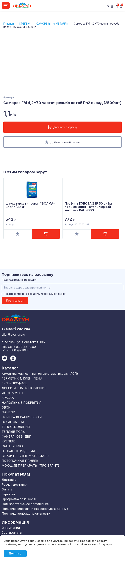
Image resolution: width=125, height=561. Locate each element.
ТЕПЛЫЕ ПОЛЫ (14, 431)
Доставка (9, 479)
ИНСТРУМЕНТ (13, 393)
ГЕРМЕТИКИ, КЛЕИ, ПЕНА (22, 378)
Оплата (7, 489)
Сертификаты (12, 532)
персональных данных (53, 293)
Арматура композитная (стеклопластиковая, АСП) (40, 373)
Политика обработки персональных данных (35, 508)
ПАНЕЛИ (8, 412)
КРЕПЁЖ (25, 23)
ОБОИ (6, 407)
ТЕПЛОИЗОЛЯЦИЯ (16, 426)
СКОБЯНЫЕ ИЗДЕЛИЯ (18, 451)
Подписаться (15, 300)
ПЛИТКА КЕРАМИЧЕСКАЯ (22, 417)
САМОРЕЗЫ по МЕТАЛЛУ (52, 23)
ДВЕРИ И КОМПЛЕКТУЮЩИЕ (24, 388)
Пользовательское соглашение (25, 504)
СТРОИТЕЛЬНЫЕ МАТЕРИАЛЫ (25, 456)
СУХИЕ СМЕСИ (13, 422)
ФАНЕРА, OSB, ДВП (17, 436)
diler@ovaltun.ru (13, 334)
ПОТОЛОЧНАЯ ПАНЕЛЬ (20, 460)
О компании (11, 527)
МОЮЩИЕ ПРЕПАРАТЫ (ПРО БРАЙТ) (30, 465)
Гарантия (8, 494)
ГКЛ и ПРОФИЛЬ (14, 383)
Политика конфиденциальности (26, 513)
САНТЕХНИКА (13, 446)
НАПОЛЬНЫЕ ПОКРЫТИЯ (21, 402)
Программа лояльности (19, 499)
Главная (8, 23)
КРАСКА (8, 397)
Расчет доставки (14, 484)
